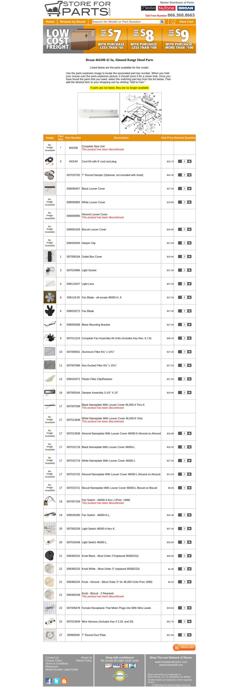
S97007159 (73, 501)
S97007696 (73, 365)
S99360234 (73, 582)
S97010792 (73, 175)
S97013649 (73, 621)
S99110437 (73, 283)
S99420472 (73, 379)
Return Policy (84, 660)
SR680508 (73, 635)
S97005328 (73, 528)
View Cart (181, 22)
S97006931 (73, 351)
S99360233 (73, 568)
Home (50, 21)
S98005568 (73, 324)
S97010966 (73, 270)
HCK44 (73, 161)
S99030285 (73, 515)
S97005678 (73, 608)
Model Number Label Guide (61, 669)
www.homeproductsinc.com (171, 661)
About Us (86, 657)
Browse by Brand (72, 21)
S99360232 (73, 556)
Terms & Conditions (57, 663)
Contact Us (52, 657)
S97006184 (73, 256)
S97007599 (73, 406)
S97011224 (73, 338)
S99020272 (73, 311)
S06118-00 (73, 297)
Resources (51, 666)
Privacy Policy (53, 660)
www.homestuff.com (171, 664)
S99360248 (73, 594)
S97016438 (73, 542)
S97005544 (73, 392)
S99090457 (73, 188)
